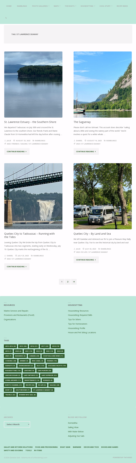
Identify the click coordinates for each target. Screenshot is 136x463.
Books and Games (110, 447)
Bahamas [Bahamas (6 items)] (20, 356)
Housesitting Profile (76, 328)
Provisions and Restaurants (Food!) (19, 315)
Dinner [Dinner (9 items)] (24, 361)
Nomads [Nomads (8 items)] (47, 380)
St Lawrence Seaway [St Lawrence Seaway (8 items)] (43, 390)
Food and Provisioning (47, 447)
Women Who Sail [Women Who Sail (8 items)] (27, 395)
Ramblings (40, 140)
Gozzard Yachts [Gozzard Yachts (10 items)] (57, 366)
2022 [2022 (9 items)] (39, 351)
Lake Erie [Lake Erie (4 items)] (29, 370)
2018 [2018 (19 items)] (55, 346)
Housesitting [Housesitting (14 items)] (12, 370)
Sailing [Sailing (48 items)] (54, 385)
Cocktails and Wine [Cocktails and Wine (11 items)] (53, 356)
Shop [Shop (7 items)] (8, 390)
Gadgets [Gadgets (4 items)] (10, 366)
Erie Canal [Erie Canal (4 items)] (37, 361)
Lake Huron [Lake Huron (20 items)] (44, 370)
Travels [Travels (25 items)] (10, 395)
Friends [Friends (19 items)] (52, 361)
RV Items (38, 450)
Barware (78, 447)
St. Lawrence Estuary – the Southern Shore (30, 122)
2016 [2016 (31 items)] (33, 346)
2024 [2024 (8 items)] (60, 351)
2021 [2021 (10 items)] (28, 351)
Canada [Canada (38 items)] (34, 356)
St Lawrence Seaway (38, 144)
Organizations (10, 319)
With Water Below (76, 431)
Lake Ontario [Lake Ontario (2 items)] (31, 375)
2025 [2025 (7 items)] (8, 356)
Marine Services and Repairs (16, 311)
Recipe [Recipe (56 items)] (30, 385)
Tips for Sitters (74, 319)
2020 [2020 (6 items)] (18, 351)
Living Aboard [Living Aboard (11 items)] (13, 380)
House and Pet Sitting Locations (82, 332)
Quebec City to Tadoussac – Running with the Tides (29, 235)
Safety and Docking (13, 450)
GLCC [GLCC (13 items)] (40, 366)
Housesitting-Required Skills (80, 315)
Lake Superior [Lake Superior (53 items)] (49, 375)
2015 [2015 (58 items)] (23, 346)
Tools (29, 450)
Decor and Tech (92, 447)
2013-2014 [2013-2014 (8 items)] (10, 346)
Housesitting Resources (78, 311)
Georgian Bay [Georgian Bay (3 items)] (26, 366)
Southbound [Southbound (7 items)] (22, 390)
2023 (8, 144)
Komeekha (72, 423)
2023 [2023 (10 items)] (49, 351)
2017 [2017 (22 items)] (44, 346)
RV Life (84, 252)
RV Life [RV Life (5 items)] (42, 385)
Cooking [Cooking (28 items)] (10, 361)
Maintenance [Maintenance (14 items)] (31, 380)
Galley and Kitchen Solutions (18, 447)
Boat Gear (66, 447)
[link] (22, 18)
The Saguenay (82, 122)
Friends (15, 144)
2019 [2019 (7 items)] (8, 351)
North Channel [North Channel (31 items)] (13, 385)
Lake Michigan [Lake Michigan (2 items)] (12, 375)
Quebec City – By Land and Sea (92, 233)
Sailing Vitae (73, 427)
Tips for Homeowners (77, 324)
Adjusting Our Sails (76, 436)
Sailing (24, 144)
